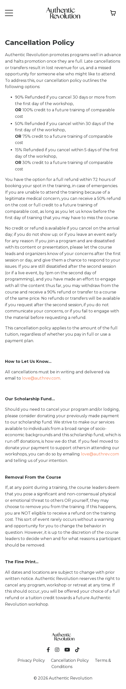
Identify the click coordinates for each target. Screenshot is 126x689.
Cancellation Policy (70, 660)
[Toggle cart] (113, 13)
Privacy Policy (31, 660)
